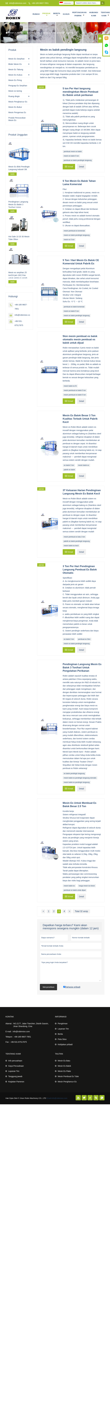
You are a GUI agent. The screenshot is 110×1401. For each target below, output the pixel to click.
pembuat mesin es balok (73, 151)
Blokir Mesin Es (33, 33)
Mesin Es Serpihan (16, 59)
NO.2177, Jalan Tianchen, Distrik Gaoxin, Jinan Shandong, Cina (31, 1024)
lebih (12, 174)
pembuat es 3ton (84, 639)
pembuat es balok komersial (74, 307)
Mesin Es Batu (64, 1061)
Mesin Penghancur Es (17, 102)
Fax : (8, 1042)
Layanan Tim (63, 1029)
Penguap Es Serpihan (17, 85)
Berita (56, 14)
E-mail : (9, 1031)
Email (69, 166)
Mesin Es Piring (15, 80)
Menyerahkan (48, 987)
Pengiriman (63, 1023)
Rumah (36, 14)
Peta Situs (62, 1039)
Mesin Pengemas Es (17, 112)
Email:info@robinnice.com (56, 1098)
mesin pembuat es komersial (74, 231)
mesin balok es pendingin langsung (77, 782)
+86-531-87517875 (18, 1042)
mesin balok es (83, 465)
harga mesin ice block (87, 886)
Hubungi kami (93, 14)
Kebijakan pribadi (65, 1044)
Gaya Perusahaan (16, 1066)
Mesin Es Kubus (15, 75)
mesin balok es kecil (71, 546)
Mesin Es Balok (64, 1066)
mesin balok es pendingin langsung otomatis (80, 778)
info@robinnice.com (17, 3)
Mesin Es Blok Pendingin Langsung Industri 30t (19, 168)
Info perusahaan (15, 1061)
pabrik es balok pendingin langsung (77, 541)
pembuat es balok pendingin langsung (78, 160)
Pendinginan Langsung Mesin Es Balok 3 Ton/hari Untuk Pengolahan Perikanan (18, 205)
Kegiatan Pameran (16, 1082)
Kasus (66, 14)
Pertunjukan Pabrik (79, 14)
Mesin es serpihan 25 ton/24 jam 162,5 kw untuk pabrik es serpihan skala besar (18, 275)
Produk (46, 14)
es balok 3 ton (69, 465)
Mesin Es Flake (64, 1071)
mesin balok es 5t (70, 386)
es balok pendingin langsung (74, 773)
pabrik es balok (69, 470)
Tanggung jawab (15, 1076)
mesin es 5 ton (69, 240)
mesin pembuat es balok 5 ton (75, 390)
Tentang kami (105, 14)
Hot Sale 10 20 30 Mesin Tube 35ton (18, 237)
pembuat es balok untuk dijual (75, 890)
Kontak (10, 1016)
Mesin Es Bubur (15, 107)
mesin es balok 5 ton (71, 156)
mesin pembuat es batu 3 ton (74, 537)
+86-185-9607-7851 (40, 3)
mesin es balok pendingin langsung (77, 235)
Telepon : (9, 1037)
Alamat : (9, 1023)
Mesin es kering (15, 91)
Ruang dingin (14, 96)
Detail (81, 167)
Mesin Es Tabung (15, 69)
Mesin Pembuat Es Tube (68, 1076)
